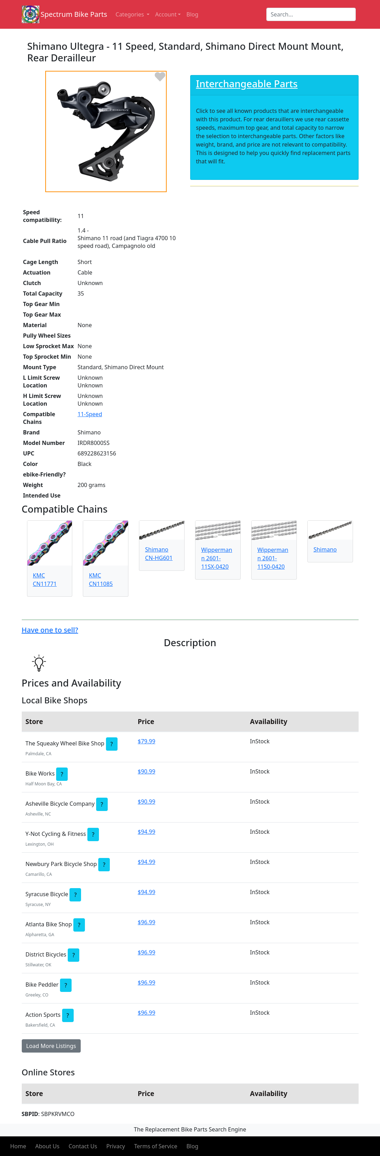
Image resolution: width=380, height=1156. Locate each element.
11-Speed (90, 414)
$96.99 (146, 922)
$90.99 (146, 771)
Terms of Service (155, 1146)
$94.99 (146, 832)
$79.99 (146, 741)
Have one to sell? (50, 630)
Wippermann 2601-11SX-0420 (216, 558)
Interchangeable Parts (247, 83)
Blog (192, 1146)
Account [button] (165, 14)
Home (18, 1146)
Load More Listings (51, 1046)
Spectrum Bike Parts (74, 14)
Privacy (115, 1146)
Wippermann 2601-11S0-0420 (272, 558)
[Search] (311, 14)
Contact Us (82, 1146)
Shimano (324, 549)
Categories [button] (130, 14)
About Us (47, 1146)
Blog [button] (192, 14)
